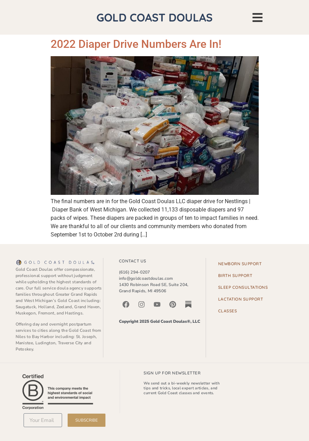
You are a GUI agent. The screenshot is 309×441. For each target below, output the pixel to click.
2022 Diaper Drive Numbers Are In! (136, 44)
